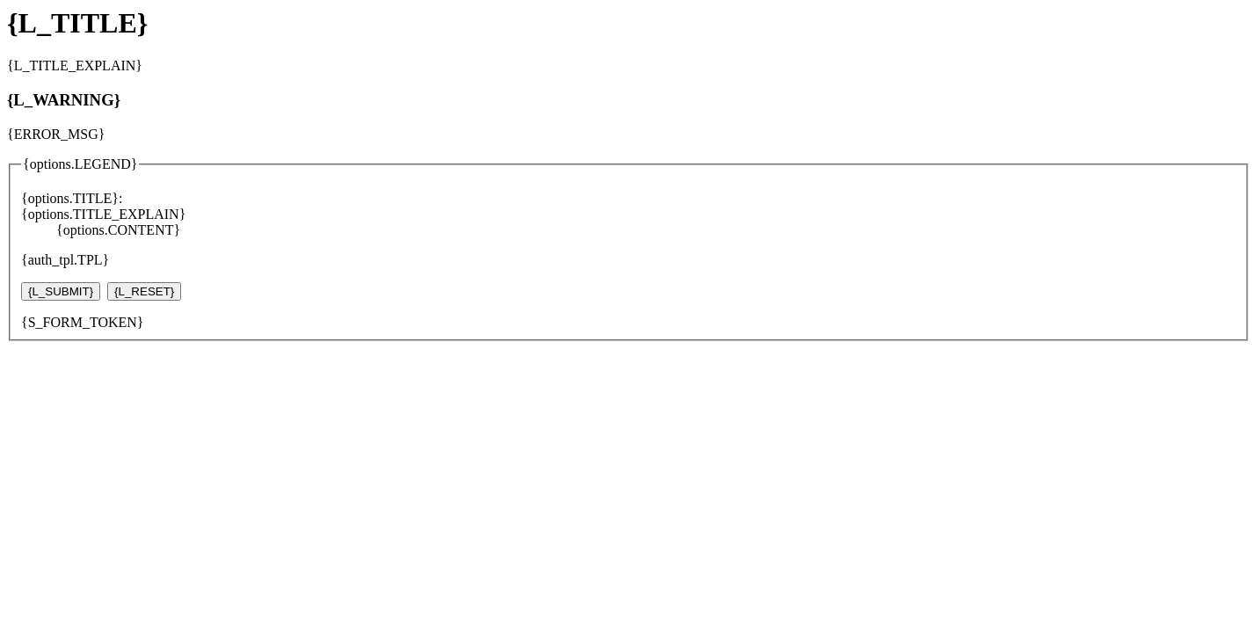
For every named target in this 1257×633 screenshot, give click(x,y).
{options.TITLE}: (71, 198)
